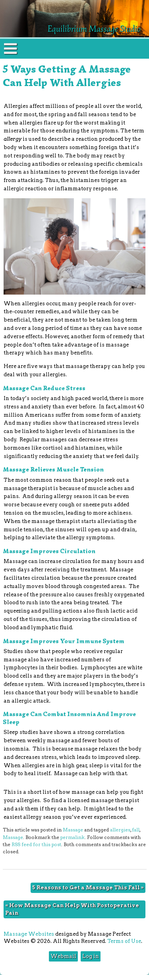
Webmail (63, 956)
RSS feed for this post (36, 844)
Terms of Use (124, 941)
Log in (90, 956)
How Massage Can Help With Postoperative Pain (72, 909)
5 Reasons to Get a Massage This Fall (88, 888)
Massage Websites (29, 934)
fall (135, 830)
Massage (73, 830)
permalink (72, 837)
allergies (120, 830)
